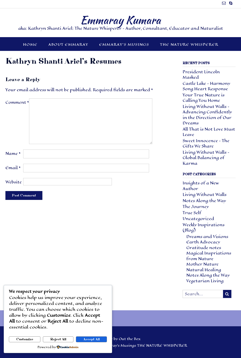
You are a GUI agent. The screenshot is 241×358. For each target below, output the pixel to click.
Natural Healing (203, 270)
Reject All (58, 339)
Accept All (91, 339)
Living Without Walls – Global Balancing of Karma (206, 157)
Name (13, 153)
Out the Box (130, 339)
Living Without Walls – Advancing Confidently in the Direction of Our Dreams (207, 115)
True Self (192, 213)
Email (13, 168)
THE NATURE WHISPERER (189, 44)
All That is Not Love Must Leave (209, 132)
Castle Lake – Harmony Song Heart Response (206, 86)
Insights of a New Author (201, 186)
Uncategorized (198, 219)
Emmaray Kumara (120, 20)
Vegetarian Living (205, 281)
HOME (30, 44)
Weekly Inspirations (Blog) (203, 228)
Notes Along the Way (204, 201)
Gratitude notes (203, 248)
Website (13, 182)
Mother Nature (202, 264)
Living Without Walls (204, 195)
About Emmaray (68, 44)
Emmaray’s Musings (124, 44)
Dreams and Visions (207, 237)
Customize (24, 339)
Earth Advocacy (203, 242)
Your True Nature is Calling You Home (203, 98)
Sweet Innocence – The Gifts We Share (206, 143)
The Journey (196, 207)
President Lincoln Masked (201, 75)
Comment (17, 102)
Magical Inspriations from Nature (208, 256)
